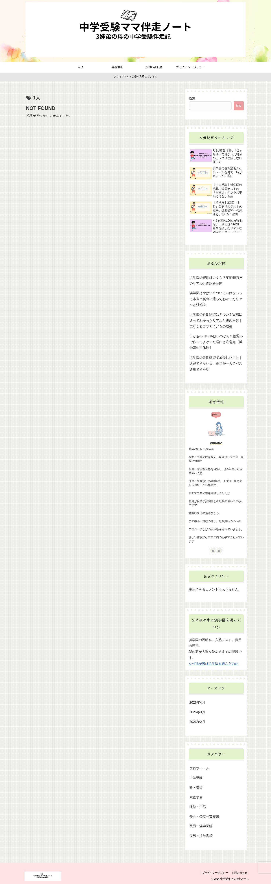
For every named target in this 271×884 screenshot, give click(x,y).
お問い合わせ (239, 872)
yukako (216, 443)
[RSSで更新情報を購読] (219, 550)
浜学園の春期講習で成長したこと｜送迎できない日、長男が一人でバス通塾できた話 (215, 363)
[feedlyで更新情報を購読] (213, 550)
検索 (192, 98)
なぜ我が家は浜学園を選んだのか (213, 663)
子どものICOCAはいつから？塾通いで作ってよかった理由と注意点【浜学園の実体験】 (216, 342)
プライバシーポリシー (215, 872)
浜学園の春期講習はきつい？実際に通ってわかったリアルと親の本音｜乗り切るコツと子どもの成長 (215, 320)
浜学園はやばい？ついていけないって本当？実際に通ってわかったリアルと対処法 (215, 299)
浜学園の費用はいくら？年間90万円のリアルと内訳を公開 (216, 280)
